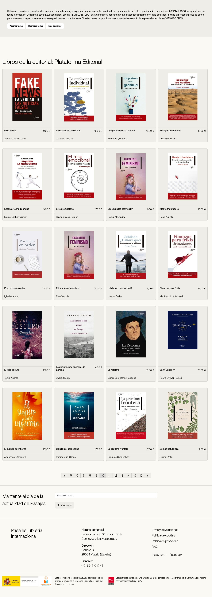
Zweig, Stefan (63, 377)
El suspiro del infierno (15, 448)
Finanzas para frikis (170, 288)
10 (102, 475)
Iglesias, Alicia (11, 296)
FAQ (154, 546)
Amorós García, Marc (15, 138)
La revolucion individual (68, 130)
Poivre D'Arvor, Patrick (171, 377)
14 (128, 475)
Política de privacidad (165, 541)
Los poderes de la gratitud (121, 130)
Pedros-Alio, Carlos (66, 456)
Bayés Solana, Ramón (67, 217)
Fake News (10, 130)
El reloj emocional (65, 209)
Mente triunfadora (169, 209)
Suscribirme (64, 505)
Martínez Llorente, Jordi (171, 296)
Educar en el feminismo (68, 288)
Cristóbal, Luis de (64, 138)
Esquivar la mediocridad (16, 209)
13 (122, 475)
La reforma (113, 369)
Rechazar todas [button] (35, 26)
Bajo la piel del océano (67, 448)
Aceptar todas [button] (16, 26)
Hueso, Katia (166, 456)
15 (135, 475)
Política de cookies (163, 535)
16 (141, 475)
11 (109, 475)
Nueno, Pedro (115, 296)
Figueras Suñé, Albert (118, 456)
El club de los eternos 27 (120, 209)
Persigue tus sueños (170, 130)
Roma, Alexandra (116, 217)
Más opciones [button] (54, 26)
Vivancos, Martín (168, 138)
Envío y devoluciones (165, 530)
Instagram (158, 555)
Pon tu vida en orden (15, 288)
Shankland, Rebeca (117, 138)
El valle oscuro (11, 369)
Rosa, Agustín (166, 217)
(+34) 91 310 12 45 (92, 565)
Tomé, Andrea (11, 377)
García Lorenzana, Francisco (122, 377)
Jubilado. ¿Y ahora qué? (120, 288)
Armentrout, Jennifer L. (15, 456)
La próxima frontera (118, 448)
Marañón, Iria (62, 296)
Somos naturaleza (169, 448)
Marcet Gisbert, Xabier (15, 217)
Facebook (176, 555)
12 (115, 475)
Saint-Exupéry (167, 369)
